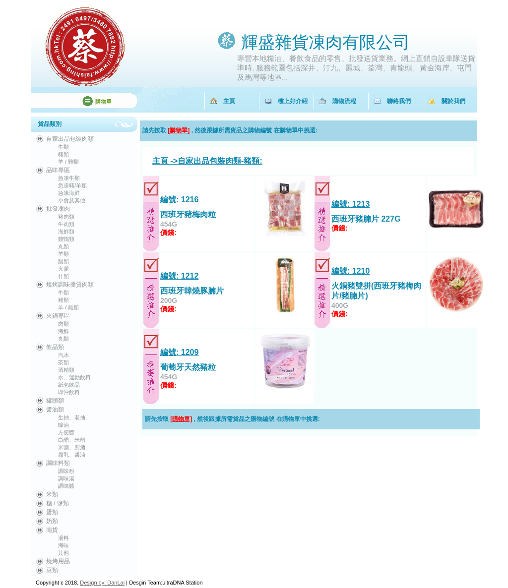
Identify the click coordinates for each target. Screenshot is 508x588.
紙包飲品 (69, 385)
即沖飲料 (69, 392)
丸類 (63, 246)
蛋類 (52, 512)
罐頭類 (55, 400)
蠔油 (63, 425)
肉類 (63, 324)
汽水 (63, 355)
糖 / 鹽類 (57, 503)
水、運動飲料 (74, 377)
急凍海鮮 (69, 193)
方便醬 (66, 432)
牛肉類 (66, 224)
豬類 (63, 154)
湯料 (63, 538)
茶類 (63, 362)
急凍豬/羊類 (72, 185)
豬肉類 (66, 217)
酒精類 (66, 370)
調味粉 (66, 471)
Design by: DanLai (102, 583)
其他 (63, 553)
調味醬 (66, 486)
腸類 (63, 261)
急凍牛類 (69, 178)
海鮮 (63, 331)
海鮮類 (66, 232)
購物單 (103, 102)
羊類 (63, 254)
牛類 (63, 147)
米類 (52, 494)
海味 (63, 545)
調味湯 (66, 478)
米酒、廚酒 (71, 447)
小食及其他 (71, 200)
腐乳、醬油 (71, 455)
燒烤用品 (58, 561)
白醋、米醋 (71, 440)
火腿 (63, 269)
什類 (63, 276)
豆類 (52, 570)
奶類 (52, 521)
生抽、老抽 (71, 417)
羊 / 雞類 (68, 162)
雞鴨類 (66, 239)
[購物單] (179, 130)
